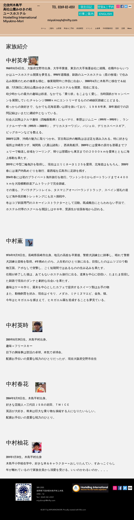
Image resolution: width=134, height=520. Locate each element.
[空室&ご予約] (106, 7)
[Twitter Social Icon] (125, 6)
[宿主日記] (86, 7)
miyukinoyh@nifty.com (62, 20)
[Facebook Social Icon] (121, 6)
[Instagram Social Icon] (118, 6)
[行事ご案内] (86, 14)
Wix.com (82, 510)
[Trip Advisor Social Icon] (129, 6)
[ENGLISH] (105, 14)
